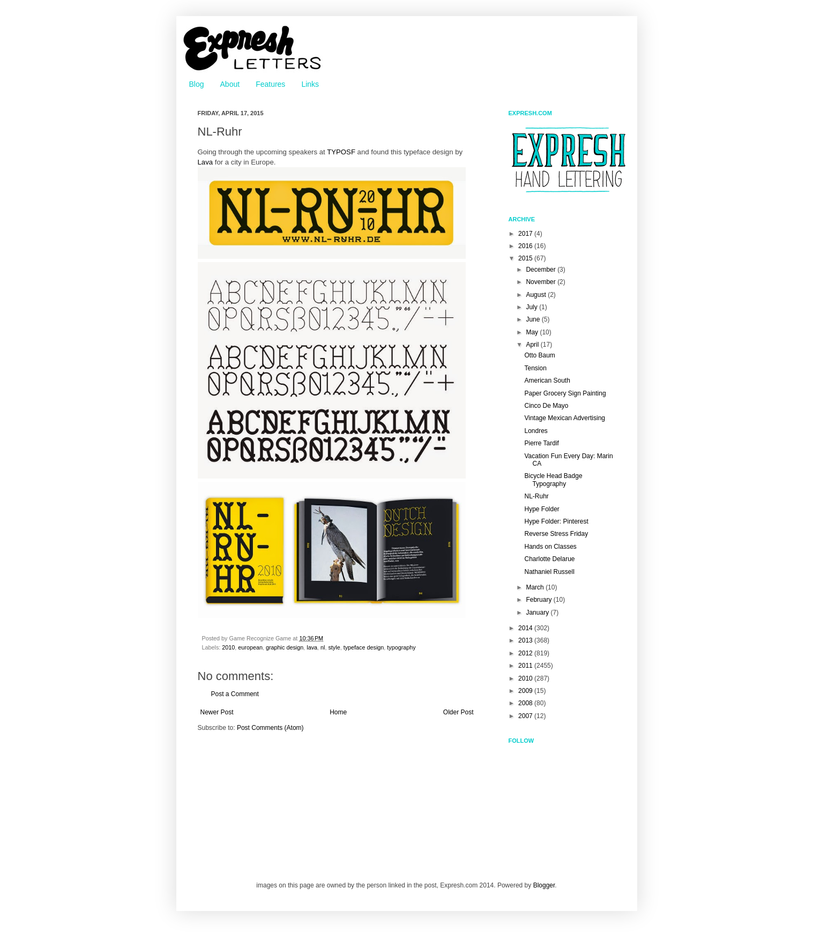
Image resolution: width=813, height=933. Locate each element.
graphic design (284, 647)
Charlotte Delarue (549, 559)
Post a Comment (235, 694)
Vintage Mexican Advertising (564, 418)
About (230, 84)
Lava (205, 162)
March (536, 587)
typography (401, 647)
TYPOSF (341, 152)
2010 (228, 647)
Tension (535, 368)
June (533, 319)
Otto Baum (539, 355)
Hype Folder (541, 509)
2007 (526, 716)
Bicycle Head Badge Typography (553, 479)
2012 (526, 653)
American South (547, 380)
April (533, 344)
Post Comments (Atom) (270, 728)
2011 (526, 665)
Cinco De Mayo (546, 405)
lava (312, 647)
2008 (526, 703)
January (538, 612)
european (250, 647)
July (532, 307)
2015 (526, 258)
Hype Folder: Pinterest (556, 521)
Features (270, 84)
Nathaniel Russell (549, 572)
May (533, 332)
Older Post (458, 712)
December (541, 269)
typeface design (364, 647)
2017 (526, 233)
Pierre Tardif (541, 443)
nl (322, 647)
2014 (526, 628)
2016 (526, 246)
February (539, 599)
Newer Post (217, 712)
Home (338, 712)
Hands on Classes (550, 546)
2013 (526, 640)
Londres (535, 431)
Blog (196, 84)
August (537, 294)
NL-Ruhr (536, 496)
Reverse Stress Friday (556, 534)
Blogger (544, 885)
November (541, 282)
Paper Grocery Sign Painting (565, 393)
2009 (526, 691)
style (334, 647)
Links (310, 84)
